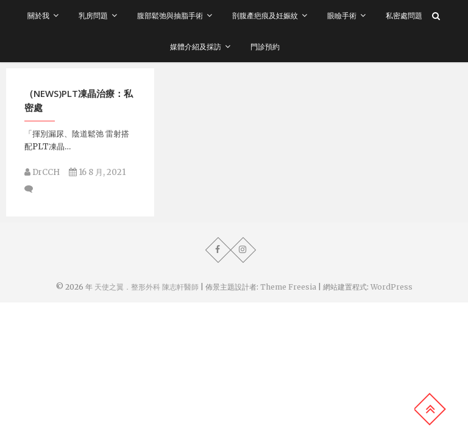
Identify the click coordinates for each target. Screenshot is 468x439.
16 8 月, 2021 (97, 172)
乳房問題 (93, 15)
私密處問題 (404, 15)
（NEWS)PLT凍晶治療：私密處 (78, 100)
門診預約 (265, 46)
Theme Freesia (288, 286)
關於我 (38, 15)
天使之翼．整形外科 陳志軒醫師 (146, 286)
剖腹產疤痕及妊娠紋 (265, 15)
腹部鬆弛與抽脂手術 (170, 15)
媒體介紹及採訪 (195, 46)
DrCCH (42, 172)
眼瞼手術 (341, 15)
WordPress (391, 286)
